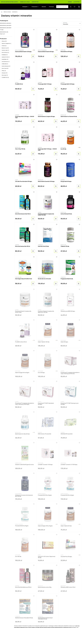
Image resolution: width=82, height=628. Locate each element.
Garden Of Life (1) (6, 57)
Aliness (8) (4, 41)
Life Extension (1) (5, 61)
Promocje (51, 6)
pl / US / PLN (77, 1)
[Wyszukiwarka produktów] (62, 6)
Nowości (44, 6)
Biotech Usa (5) (5, 48)
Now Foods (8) (5, 68)
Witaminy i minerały (7, 11)
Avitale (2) (4, 45)
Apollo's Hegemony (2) (7, 43)
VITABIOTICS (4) (5, 77)
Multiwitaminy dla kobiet (5, 25)
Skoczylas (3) (5, 75)
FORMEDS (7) (5, 54)
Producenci (34, 6)
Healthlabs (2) (5, 59)
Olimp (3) (4, 70)
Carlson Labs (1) (5, 50)
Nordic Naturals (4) (6, 66)
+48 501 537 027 (35, 1)
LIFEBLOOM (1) (5, 63)
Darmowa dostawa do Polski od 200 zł (9, 1)
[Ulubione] (34, 30)
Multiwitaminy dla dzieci (5, 23)
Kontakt (70, 1)
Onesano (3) (4, 72)
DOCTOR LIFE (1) (5, 52)
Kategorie (24, 6)
